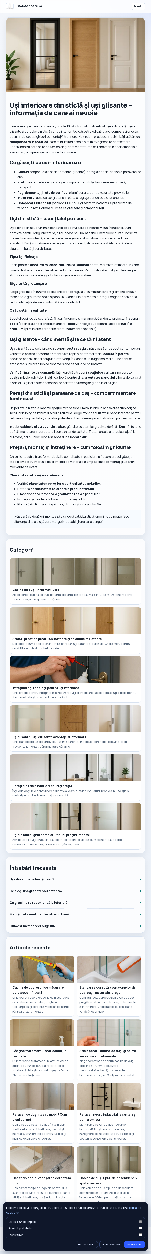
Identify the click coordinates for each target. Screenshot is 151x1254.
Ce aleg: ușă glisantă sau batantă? (36, 891)
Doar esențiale (111, 1244)
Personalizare (86, 1244)
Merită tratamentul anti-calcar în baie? (40, 914)
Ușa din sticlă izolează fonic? (32, 879)
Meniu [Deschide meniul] (138, 6)
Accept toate (134, 1244)
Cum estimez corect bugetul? (33, 926)
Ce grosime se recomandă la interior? (39, 902)
